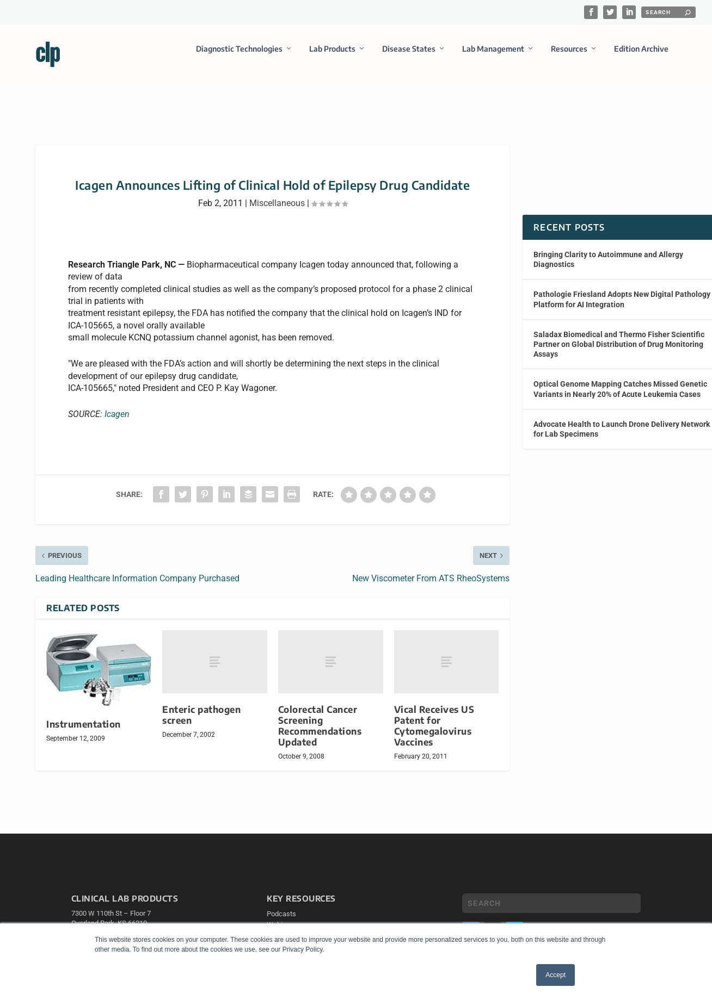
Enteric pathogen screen (201, 705)
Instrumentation (83, 714)
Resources (569, 56)
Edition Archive (641, 56)
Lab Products (332, 56)
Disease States (408, 56)
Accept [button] (555, 975)
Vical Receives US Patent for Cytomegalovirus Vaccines (434, 716)
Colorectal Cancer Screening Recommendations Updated (320, 716)
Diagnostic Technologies (239, 56)
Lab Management (493, 56)
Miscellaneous (277, 193)
